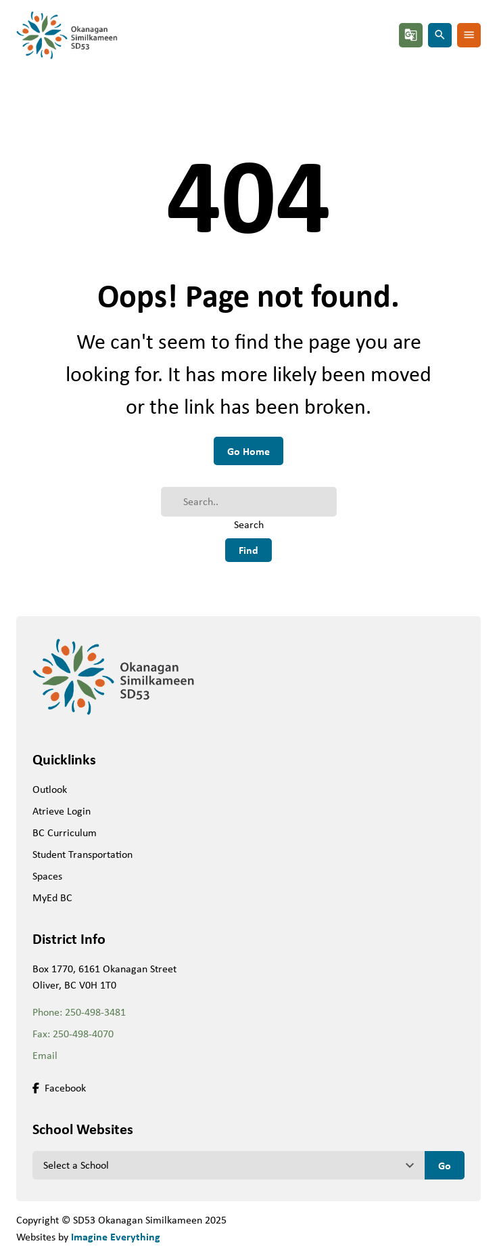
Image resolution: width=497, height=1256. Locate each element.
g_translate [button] (410, 34)
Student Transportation (82, 854)
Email (44, 1055)
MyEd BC (52, 897)
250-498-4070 (83, 1033)
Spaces (47, 876)
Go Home (248, 450)
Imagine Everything (115, 1236)
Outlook (49, 789)
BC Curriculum (64, 832)
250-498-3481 (95, 1012)
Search (249, 524)
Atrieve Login (61, 811)
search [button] (439, 34)
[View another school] (228, 1165)
